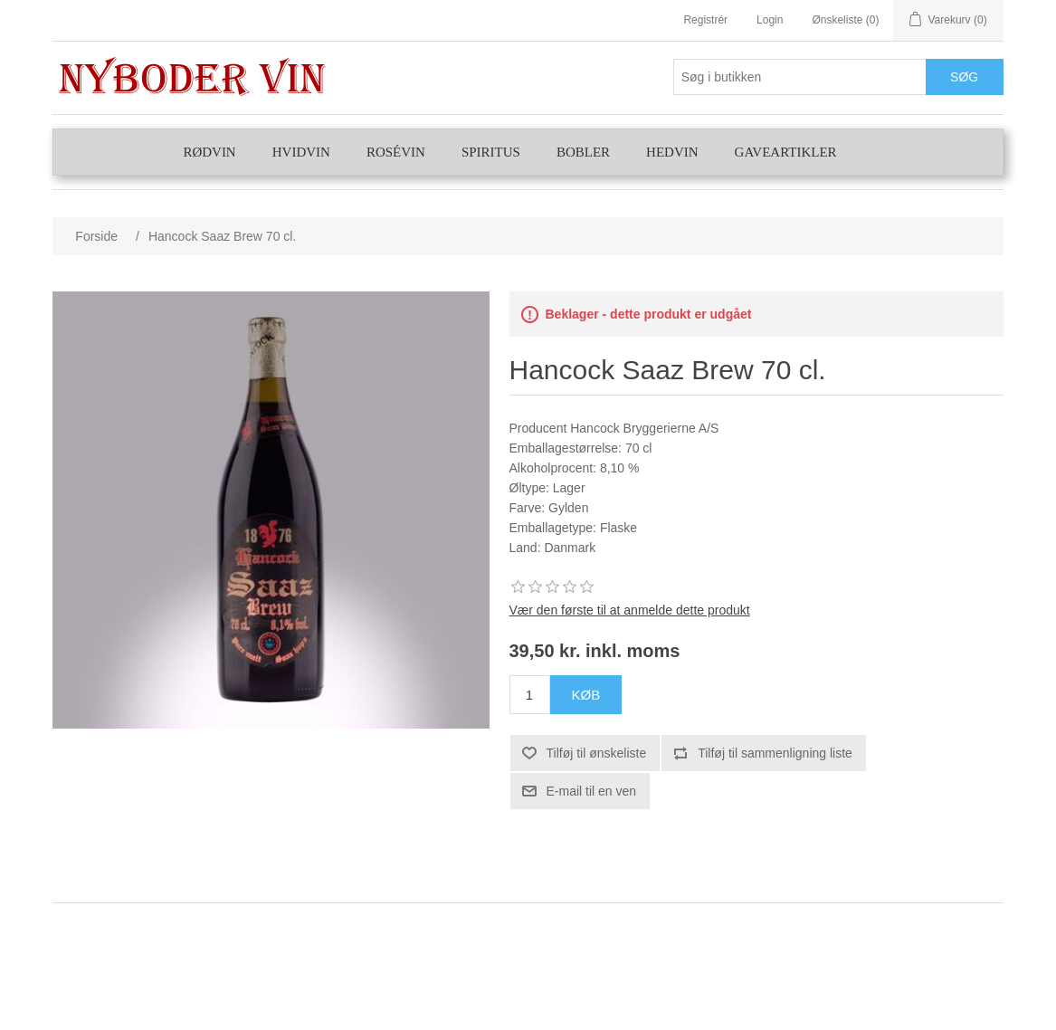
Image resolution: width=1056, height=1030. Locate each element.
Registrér (705, 20)
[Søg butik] (800, 77)
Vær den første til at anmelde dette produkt (629, 610)
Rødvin (209, 152)
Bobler (583, 152)
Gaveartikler (786, 152)
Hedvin (672, 152)
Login (769, 20)
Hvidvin (301, 152)
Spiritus (490, 152)
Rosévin (395, 152)
